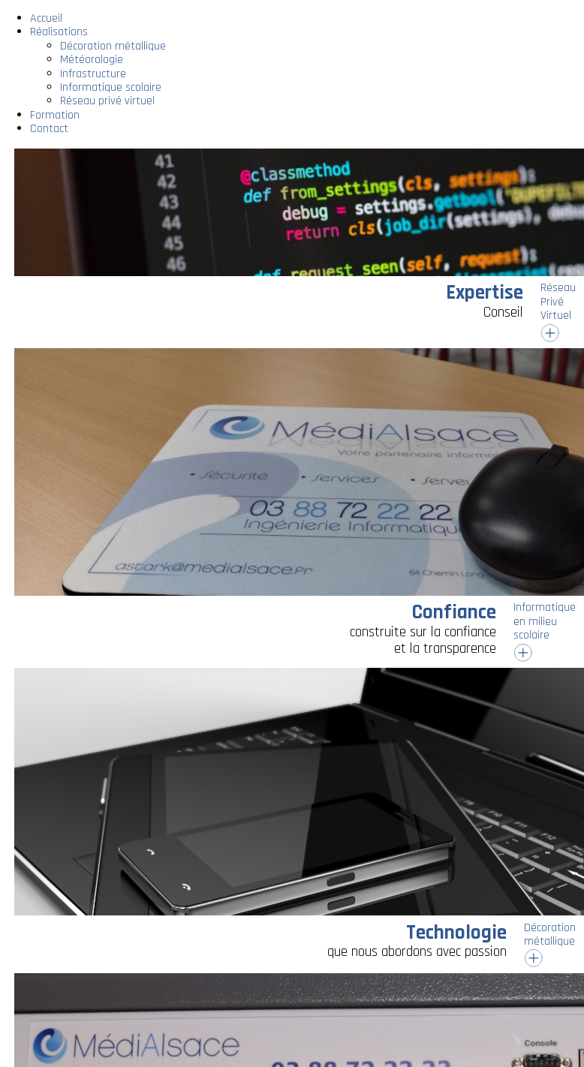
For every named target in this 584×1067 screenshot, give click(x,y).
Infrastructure (93, 74)
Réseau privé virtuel (107, 101)
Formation (55, 115)
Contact (49, 129)
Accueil (46, 18)
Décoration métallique (113, 46)
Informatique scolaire (110, 87)
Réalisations (59, 32)
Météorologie (91, 60)
